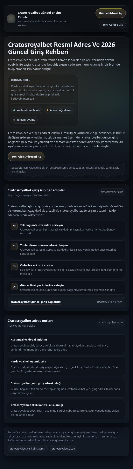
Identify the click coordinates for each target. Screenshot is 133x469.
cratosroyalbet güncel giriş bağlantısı (36, 302)
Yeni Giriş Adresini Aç (26, 156)
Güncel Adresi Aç (110, 13)
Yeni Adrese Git (113, 24)
